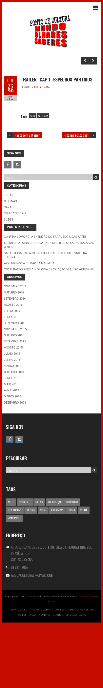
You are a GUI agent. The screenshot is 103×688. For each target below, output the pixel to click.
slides (8, 283)
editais (9, 258)
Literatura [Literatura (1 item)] (72, 565)
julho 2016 (12, 374)
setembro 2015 (15, 405)
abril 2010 (11, 453)
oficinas (10, 264)
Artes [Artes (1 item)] (11, 565)
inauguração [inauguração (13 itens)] (55, 565)
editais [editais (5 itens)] (39, 565)
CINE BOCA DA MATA (40, 673)
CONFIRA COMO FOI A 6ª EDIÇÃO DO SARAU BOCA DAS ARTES (45, 300)
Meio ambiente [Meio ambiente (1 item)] (15, 573)
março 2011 (12, 429)
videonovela (43, 178)
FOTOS (22, 678)
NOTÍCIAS (44, 678)
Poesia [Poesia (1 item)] (43, 573)
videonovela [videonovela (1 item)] (14, 581)
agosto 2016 (13, 368)
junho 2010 (12, 441)
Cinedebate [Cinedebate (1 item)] (25, 565)
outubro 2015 (14, 398)
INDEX (32, 678)
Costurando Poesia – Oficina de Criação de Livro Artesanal (49, 333)
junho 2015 (12, 423)
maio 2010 (11, 447)
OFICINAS (71, 678)
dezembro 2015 (15, 386)
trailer (32, 178)
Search (95, 240)
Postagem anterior (27, 198)
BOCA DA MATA (18, 673)
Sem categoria (42, 150)
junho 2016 (12, 380)
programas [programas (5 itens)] (57, 573)
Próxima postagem (76, 198)
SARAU (82, 678)
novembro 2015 (15, 392)
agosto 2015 (13, 411)
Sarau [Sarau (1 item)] (71, 573)
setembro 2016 (15, 362)
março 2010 (12, 460)
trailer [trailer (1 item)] (84, 573)
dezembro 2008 (15, 466)
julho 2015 (12, 417)
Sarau (8, 270)
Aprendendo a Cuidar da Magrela (29, 326)
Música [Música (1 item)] (31, 573)
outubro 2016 (14, 356)
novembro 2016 (15, 349)
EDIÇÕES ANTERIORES (82, 673)
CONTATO (60, 673)
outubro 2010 (14, 435)
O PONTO (57, 678)
